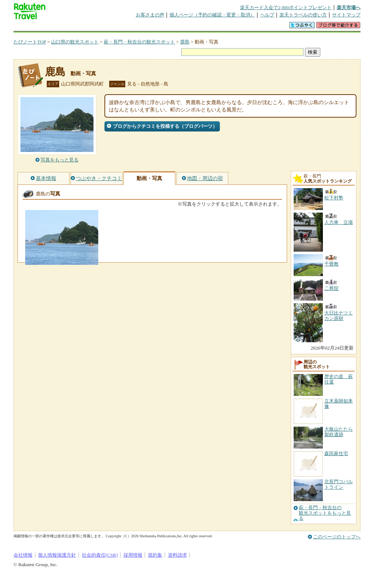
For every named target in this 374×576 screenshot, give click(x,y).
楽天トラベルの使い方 (303, 15)
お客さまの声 (150, 15)
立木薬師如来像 (338, 403)
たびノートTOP (30, 42)
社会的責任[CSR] (100, 555)
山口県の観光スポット (75, 42)
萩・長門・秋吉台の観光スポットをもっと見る (325, 513)
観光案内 (188, 27)
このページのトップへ (336, 536)
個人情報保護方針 (57, 555)
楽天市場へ (348, 7)
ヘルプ (267, 15)
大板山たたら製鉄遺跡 (338, 431)
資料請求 (177, 555)
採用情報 (132, 555)
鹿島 (185, 42)
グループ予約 (158, 27)
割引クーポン (129, 27)
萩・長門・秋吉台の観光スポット (139, 42)
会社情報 (23, 555)
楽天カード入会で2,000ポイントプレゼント (286, 7)
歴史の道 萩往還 (338, 379)
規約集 (155, 555)
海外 (69, 27)
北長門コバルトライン (338, 484)
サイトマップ (346, 15)
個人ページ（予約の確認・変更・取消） (212, 15)
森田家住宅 (336, 453)
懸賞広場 (99, 27)
